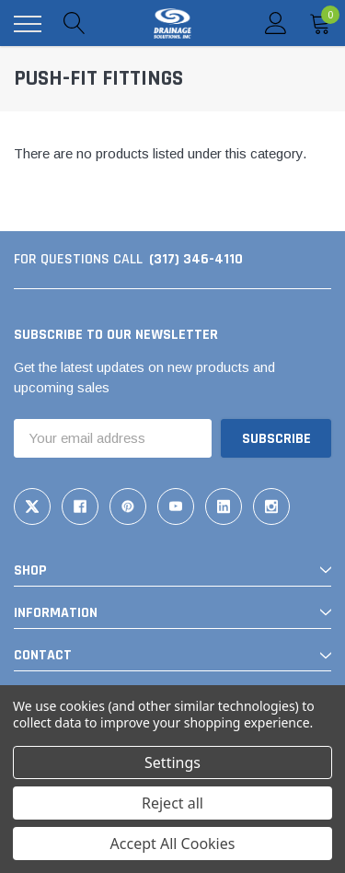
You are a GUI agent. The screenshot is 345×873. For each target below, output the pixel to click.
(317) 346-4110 (196, 259)
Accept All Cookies (173, 843)
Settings (172, 762)
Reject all (172, 803)
